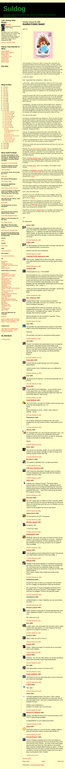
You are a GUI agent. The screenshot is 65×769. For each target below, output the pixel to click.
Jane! (28, 480)
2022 (4, 88)
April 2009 (7, 124)
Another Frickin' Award (34, 24)
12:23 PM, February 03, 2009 (33, 456)
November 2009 (8, 113)
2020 (4, 92)
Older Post (60, 761)
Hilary (28, 447)
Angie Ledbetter (31, 674)
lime (27, 375)
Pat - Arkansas (31, 298)
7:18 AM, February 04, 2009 (33, 632)
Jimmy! (3, 307)
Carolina (29, 268)
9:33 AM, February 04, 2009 (33, 671)
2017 (4, 97)
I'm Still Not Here (8, 137)
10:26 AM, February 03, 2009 (33, 397)
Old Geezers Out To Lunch (8, 274)
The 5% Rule (7, 133)
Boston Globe (5, 53)
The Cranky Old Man (6, 222)
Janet (28, 693)
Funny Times (4, 59)
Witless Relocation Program (8, 299)
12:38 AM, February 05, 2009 (33, 691)
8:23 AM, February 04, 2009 (33, 652)
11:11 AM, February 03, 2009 (33, 427)
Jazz (27, 323)
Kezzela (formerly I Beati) (8, 276)
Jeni (27, 341)
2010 (4, 108)
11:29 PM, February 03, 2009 (33, 577)
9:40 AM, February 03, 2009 (33, 338)
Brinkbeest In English (37, 170)
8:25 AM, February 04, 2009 (33, 662)
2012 (4, 105)
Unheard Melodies (6, 251)
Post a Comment (27, 758)
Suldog (14, 8)
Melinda (29, 560)
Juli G (2, 277)
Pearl (2, 209)
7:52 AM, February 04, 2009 (33, 641)
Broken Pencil (5, 60)
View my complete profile (8, 42)
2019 (4, 93)
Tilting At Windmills (6, 295)
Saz (27, 665)
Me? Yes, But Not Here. (9, 138)
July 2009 (6, 119)
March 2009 (7, 125)
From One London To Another (37, 149)
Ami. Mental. (4, 292)
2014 (4, 102)
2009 (4, 110)
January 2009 (8, 141)
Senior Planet (5, 62)
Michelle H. (30, 459)
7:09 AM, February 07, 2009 (33, 734)
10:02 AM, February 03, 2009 (33, 357)
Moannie (3, 316)
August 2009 (7, 118)
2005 (4, 148)
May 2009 (7, 122)
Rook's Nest (4, 245)
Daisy (33, 197)
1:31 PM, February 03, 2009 (33, 465)
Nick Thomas (4, 310)
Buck (28, 386)
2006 (4, 146)
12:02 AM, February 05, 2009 (33, 682)
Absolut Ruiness (32, 737)
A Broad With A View (6, 264)
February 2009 (8, 127)
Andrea (28, 550)
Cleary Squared (5, 308)
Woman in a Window (33, 712)
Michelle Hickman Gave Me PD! (11, 136)
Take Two (6, 128)
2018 (4, 95)
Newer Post (26, 761)
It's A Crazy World (5, 296)
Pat (38, 63)
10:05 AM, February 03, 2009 (33, 373)
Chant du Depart (5, 169)
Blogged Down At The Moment (9, 293)
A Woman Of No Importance (35, 256)
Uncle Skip (4, 176)
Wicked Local (5, 58)
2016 (4, 98)
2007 (4, 145)
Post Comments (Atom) (37, 765)
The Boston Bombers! (7, 331)
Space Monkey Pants (35, 158)
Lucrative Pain (5, 273)
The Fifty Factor (5, 280)
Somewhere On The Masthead (9, 163)
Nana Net (29, 497)
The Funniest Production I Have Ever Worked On (11, 131)
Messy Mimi (4, 202)
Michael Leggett (31, 522)
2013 (4, 103)
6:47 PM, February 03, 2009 (33, 547)
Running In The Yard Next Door (9, 230)
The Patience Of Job (9, 134)
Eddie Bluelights (5, 268)
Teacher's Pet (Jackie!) (7, 196)
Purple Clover (5, 55)
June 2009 (7, 121)
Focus (32, 176)
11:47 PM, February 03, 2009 (33, 594)
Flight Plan (4, 285)
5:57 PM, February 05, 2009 (33, 710)
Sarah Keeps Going (6, 278)
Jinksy (28, 225)
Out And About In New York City (9, 188)
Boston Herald (5, 51)
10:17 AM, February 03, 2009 (33, 383)
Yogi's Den (4, 297)
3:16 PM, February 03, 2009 (33, 519)
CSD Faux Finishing (33, 468)
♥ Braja (28, 684)
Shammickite (34, 204)
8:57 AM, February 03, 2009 (33, 254)
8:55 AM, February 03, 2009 (33, 240)
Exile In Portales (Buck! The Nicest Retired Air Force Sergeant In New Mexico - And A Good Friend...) (10, 320)
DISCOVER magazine (7, 52)
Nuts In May (4, 261)
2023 (4, 87)
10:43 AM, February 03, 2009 (33, 415)
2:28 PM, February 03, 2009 (33, 495)
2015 (4, 100)
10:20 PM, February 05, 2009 (33, 724)
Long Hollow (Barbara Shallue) (9, 215)
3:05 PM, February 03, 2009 (33, 510)
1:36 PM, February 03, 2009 (33, 477)
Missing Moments (5, 282)
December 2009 (8, 111)
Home (43, 761)
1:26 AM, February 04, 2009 (33, 620)
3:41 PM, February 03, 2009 (33, 531)
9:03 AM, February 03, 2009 (33, 266)
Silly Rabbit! (4, 303)
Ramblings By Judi (6, 286)
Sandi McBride (31, 400)
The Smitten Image (6, 181)
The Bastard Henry (6, 284)
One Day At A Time (6, 281)
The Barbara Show (6, 306)
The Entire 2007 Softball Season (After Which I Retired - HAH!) (9, 329)
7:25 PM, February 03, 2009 (33, 558)
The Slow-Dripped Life (7, 291)
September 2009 (8, 116)
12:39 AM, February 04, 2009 (33, 605)
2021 (4, 90)
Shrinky (29, 429)
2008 (4, 143)
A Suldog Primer (5, 339)
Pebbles (3, 262)
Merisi (2, 240)
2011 (4, 107)
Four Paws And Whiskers (7, 256)
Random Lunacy (5, 304)
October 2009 (8, 115)
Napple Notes (32, 165)
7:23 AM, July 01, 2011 (32, 755)
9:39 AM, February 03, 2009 (33, 295)
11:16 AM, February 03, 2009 (33, 444)
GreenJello (30, 360)
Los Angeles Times (6, 56)
